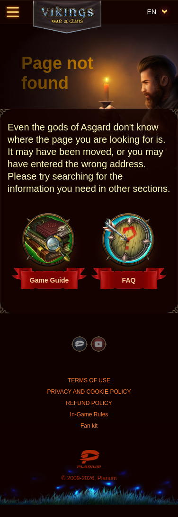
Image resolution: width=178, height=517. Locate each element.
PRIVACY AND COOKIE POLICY (89, 391)
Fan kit (89, 425)
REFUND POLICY (89, 403)
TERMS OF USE (89, 380)
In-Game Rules (89, 414)
